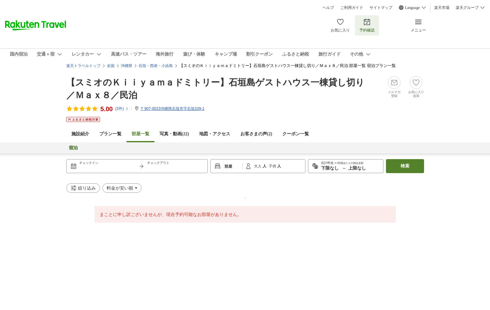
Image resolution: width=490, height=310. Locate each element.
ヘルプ (328, 7)
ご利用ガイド (351, 7)
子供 (273, 166)
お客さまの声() (256, 133)
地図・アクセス (214, 133)
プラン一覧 (110, 133)
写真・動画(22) (174, 133)
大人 (258, 166)
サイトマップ (380, 7)
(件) (122, 109)
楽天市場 (441, 7)
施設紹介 (80, 133)
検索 (405, 166)
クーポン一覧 (295, 133)
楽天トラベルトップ (83, 66)
